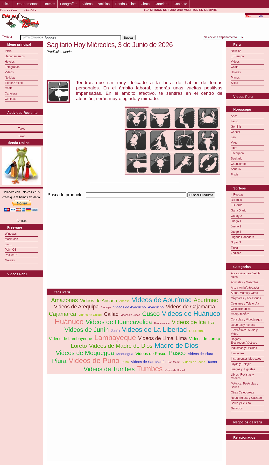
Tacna (212, 362)
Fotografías (68, 4)
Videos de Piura (200, 354)
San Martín (174, 362)
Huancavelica (162, 323)
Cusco (151, 313)
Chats (145, 4)
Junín (115, 330)
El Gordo (236, 205)
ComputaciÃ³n (240, 314)
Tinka (234, 247)
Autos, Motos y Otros (244, 293)
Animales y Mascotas (244, 282)
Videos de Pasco (150, 353)
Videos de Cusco (130, 314)
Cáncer (235, 132)
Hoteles (49, 4)
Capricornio (238, 164)
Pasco (177, 352)
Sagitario (236, 158)
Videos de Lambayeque (70, 338)
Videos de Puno (94, 360)
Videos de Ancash (98, 300)
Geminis (236, 126)
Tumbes (150, 369)
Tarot (21, 128)
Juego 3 (236, 231)
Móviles (10, 260)
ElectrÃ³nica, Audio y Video (244, 331)
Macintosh (11, 239)
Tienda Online (125, 4)
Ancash (124, 301)
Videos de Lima (156, 338)
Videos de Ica (189, 322)
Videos (87, 4)
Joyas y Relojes (241, 364)
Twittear (7, 36)
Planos (235, 77)
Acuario (236, 169)
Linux (8, 244)
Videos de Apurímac (161, 300)
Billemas (236, 200)
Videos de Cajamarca (190, 307)
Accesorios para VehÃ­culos (245, 275)
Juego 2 (236, 226)
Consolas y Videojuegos (246, 319)
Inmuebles (237, 353)
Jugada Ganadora (242, 237)
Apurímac (206, 300)
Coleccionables (240, 309)
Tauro (234, 121)
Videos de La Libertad (154, 329)
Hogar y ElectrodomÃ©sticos (244, 340)
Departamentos (27, 4)
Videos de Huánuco (191, 313)
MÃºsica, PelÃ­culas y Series (244, 385)
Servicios (237, 408)
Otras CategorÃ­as (242, 392)
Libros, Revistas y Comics (242, 376)
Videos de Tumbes (109, 369)
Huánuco (69, 322)
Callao (111, 314)
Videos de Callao (90, 315)
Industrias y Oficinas (244, 348)
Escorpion (237, 153)
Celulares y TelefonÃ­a (245, 303)
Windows (11, 233)
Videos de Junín (86, 329)
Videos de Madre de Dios (121, 346)
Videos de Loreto (204, 338)
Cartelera (162, 4)
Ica (211, 322)
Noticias (104, 4)
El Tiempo (237, 56)
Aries (234, 116)
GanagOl (236, 216)
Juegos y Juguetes (243, 369)
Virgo (234, 142)
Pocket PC (12, 255)
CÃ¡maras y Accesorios (246, 298)
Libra (234, 148)
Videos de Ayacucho (129, 307)
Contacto (180, 4)
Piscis (234, 174)
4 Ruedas (237, 194)
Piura (59, 360)
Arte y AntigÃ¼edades (245, 287)
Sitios (234, 83)
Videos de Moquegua (85, 352)
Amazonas (64, 300)
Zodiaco (236, 253)
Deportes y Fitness (243, 325)
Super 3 (236, 242)
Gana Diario (238, 210)
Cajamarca (62, 314)
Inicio (6, 4)
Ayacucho (156, 307)
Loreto (79, 346)
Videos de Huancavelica (119, 322)
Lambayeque (115, 337)
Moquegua (125, 354)
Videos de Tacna (194, 362)
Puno (125, 362)
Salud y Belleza (241, 403)
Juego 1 (236, 221)
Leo (233, 137)
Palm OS (10, 249)
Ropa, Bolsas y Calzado (246, 398)
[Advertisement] (103, 232)
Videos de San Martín (148, 362)
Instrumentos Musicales (246, 358)
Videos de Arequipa (76, 307)
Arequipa (106, 307)
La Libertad (197, 331)
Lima (181, 338)
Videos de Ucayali (175, 370)
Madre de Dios (176, 345)
